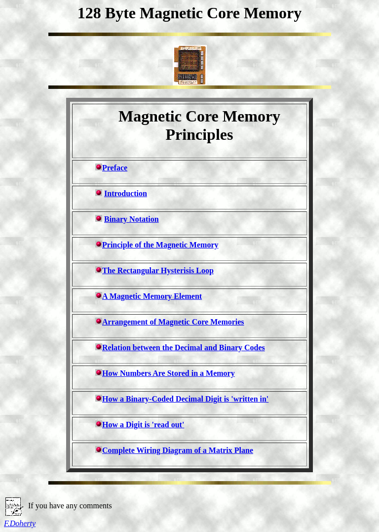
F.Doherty (20, 523)
